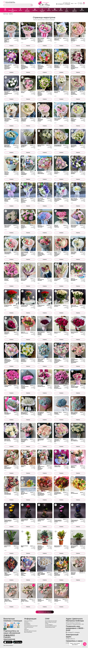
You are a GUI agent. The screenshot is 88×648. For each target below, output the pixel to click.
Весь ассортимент (28, 632)
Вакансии (26, 629)
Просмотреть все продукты (44, 612)
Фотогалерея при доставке (51, 620)
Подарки (61, 10)
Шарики (49, 10)
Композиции (54, 10)
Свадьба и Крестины (74, 11)
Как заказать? (27, 623)
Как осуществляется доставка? (31, 625)
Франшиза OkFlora (28, 620)
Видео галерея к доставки (50, 622)
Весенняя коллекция (27, 11)
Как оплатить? (27, 624)
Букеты (20, 10)
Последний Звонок (42, 11)
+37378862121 (59, 4)
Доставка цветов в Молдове (30, 630)
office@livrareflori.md (70, 638)
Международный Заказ (50, 627)
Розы (5, 10)
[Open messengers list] (84, 644)
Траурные (82, 10)
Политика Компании (28, 627)
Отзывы (46, 623)
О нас (25, 628)
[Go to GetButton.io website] (84, 646)
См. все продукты (49, 624)
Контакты (26, 622)
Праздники (34, 10)
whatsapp (68, 643)
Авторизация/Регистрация (51, 625)
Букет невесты (66, 11)
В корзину (11, 45)
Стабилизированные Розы (12, 11)
